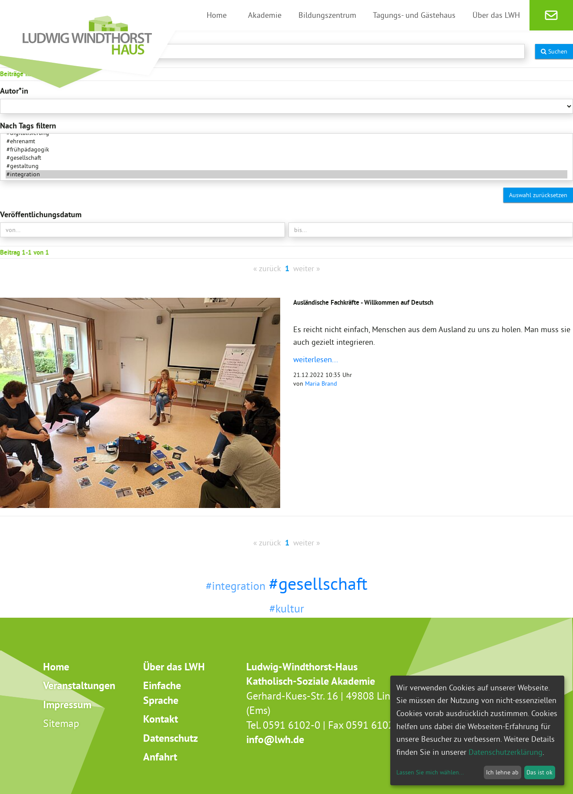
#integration (286, 174)
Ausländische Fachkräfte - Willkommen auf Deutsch (363, 302)
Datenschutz (170, 738)
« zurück (267, 268)
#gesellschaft (286, 158)
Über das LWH (174, 666)
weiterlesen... (315, 359)
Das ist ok (539, 772)
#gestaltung (286, 166)
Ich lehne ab (502, 772)
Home (56, 666)
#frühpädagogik (286, 149)
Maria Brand (321, 383)
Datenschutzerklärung (506, 752)
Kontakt (160, 719)
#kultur (286, 608)
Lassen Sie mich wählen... (430, 772)
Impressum (67, 704)
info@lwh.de (275, 739)
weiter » (306, 268)
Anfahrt (160, 757)
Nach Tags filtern (28, 126)
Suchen (554, 51)
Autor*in (14, 91)
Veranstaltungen (79, 685)
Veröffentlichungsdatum (40, 214)
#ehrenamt (286, 141)
